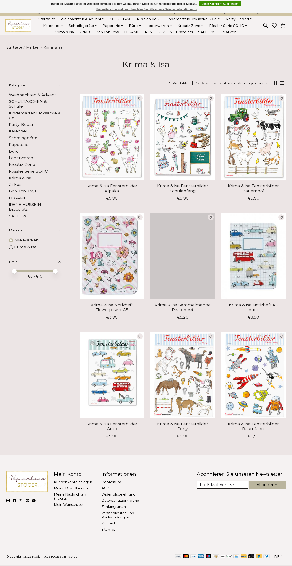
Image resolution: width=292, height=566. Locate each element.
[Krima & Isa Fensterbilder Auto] (112, 376)
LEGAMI (131, 32)
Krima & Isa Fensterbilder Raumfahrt (253, 427)
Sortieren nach (206, 84)
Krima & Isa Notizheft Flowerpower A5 (112, 308)
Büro (14, 151)
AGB (105, 489)
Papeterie (19, 144)
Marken (229, 32)
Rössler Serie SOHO (28, 171)
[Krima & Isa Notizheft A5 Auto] (253, 257)
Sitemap (109, 530)
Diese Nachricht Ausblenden (219, 3)
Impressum (111, 483)
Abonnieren (267, 486)
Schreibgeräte (23, 137)
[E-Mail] (222, 486)
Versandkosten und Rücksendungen (118, 516)
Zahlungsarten (114, 508)
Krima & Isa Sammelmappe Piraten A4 (183, 308)
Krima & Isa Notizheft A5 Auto (253, 308)
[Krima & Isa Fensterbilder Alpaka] (112, 138)
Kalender (18, 131)
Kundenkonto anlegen (73, 483)
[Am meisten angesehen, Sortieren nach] (244, 84)
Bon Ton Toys (107, 32)
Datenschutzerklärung (120, 502)
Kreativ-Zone (22, 164)
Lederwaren (21, 157)
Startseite (46, 19)
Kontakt (108, 524)
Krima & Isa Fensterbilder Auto (111, 427)
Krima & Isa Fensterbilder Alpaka (111, 189)
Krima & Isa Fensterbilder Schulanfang (182, 189)
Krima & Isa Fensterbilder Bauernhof (253, 189)
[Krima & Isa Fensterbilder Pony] (182, 376)
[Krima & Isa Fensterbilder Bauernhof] (253, 138)
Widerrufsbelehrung (119, 495)
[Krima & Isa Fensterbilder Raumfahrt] (253, 376)
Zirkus (84, 32)
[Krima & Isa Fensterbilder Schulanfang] (182, 138)
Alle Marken (26, 240)
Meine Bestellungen (71, 489)
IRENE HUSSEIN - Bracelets (168, 32)
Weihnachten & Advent (32, 94)
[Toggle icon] (265, 25)
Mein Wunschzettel (70, 506)
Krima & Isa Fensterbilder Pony (182, 427)
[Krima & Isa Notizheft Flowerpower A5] (112, 257)
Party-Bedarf (22, 124)
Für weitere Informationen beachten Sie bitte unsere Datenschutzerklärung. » (146, 9)
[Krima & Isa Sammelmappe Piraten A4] (182, 257)
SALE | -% (206, 32)
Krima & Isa (64, 32)
